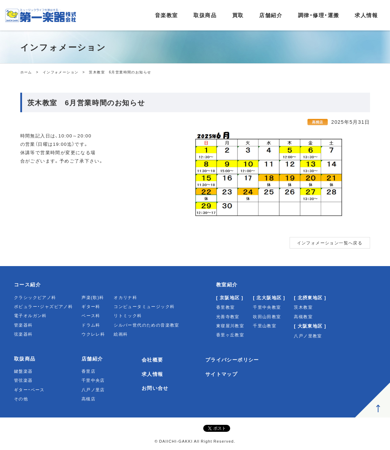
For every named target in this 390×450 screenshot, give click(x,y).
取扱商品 (205, 15)
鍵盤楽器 (23, 371)
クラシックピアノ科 (35, 297)
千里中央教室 (267, 307)
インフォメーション (61, 71)
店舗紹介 (270, 15)
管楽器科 (23, 325)
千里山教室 (264, 325)
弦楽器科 (23, 334)
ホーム (26, 71)
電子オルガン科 (30, 315)
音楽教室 (166, 15)
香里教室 (225, 307)
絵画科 (121, 334)
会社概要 (152, 359)
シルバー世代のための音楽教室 (146, 325)
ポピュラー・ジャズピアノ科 (43, 306)
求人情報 (366, 15)
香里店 (88, 371)
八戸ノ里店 (93, 389)
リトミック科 (128, 315)
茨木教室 (303, 307)
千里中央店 (93, 380)
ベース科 (90, 315)
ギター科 (90, 306)
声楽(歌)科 (92, 297)
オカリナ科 (125, 297)
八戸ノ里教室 (308, 336)
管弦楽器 (23, 380)
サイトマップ (221, 373)
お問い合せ (155, 387)
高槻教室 (303, 316)
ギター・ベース (29, 389)
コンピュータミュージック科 (144, 306)
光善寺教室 (228, 316)
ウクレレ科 (93, 334)
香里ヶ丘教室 (230, 334)
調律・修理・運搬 (318, 15)
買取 (238, 15)
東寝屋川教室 (230, 325)
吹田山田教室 (267, 316)
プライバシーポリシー (232, 359)
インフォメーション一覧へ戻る (330, 243)
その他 (21, 398)
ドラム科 (90, 325)
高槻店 (88, 398)
